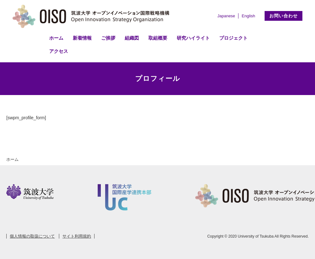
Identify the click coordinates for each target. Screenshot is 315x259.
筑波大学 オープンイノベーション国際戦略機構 (93, 16)
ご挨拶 (108, 38)
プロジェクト (233, 38)
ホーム (56, 38)
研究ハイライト (193, 38)
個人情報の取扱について (32, 236)
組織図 (132, 38)
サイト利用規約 (76, 236)
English (248, 16)
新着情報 (82, 38)
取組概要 (157, 38)
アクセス (58, 51)
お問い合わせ (283, 15)
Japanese (226, 16)
